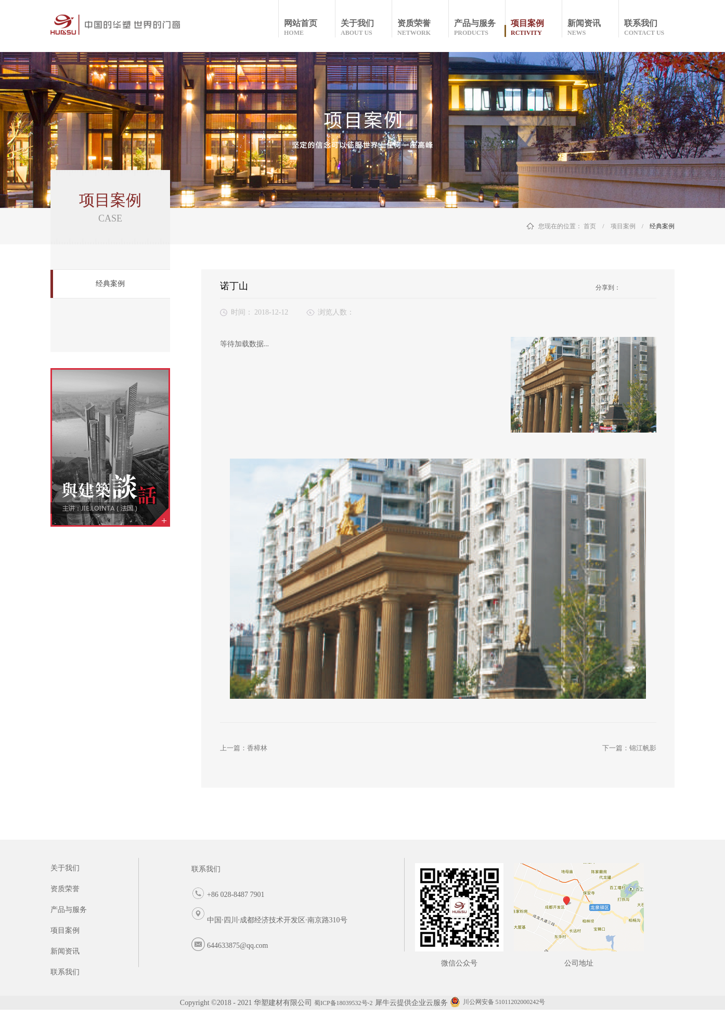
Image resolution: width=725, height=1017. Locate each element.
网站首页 (309, 28)
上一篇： (243, 748)
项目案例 (623, 226)
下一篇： (629, 748)
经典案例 (662, 226)
